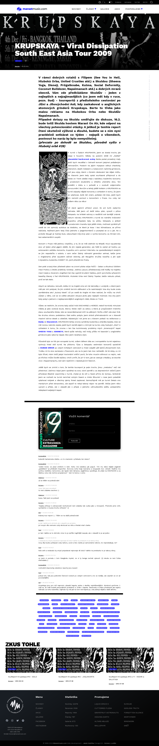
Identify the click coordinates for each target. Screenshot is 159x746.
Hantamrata (52, 624)
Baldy (41, 322)
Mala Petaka (81, 620)
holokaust (115, 628)
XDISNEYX (58, 331)
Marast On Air (88, 123)
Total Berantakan (111, 616)
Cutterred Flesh (103, 708)
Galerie (104, 9)
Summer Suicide (71, 612)
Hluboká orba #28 (88, 600)
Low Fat (94, 608)
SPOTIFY (145, 2)
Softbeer (40, 620)
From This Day (73, 632)
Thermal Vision (63, 628)
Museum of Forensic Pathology (65, 608)
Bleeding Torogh (97, 620)
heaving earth (102, 717)
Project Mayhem (114, 620)
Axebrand (52, 620)
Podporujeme (133, 9)
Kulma (54, 604)
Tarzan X (82, 624)
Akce (117, 9)
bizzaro (107, 743)
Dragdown (113, 624)
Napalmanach (103, 604)
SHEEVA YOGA (45, 331)
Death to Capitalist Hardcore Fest (106, 612)
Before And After (57, 632)
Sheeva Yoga (103, 600)
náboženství (101, 628)
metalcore (86, 635)
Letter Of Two (113, 632)
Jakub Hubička (88, 743)
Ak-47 (92, 624)
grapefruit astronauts (107, 713)
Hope (41, 624)
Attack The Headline (46, 628)
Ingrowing (43, 632)
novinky (40, 704)
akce (38, 713)
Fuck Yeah (84, 612)
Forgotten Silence (133, 713)
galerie (39, 717)
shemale (46, 608)
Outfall (73, 616)
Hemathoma (84, 616)
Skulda (17, 66)
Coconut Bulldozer (86, 604)
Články (90, 9)
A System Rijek (78, 628)
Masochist (57, 612)
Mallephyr (100, 726)
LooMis (113, 743)
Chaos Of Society (107, 608)
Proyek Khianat (72, 635)
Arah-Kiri (96, 616)
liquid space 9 (102, 704)
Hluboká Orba (48, 81)
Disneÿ (114, 600)
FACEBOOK (118, 2)
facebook (40, 721)
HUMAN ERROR (47, 348)
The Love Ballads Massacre (93, 632)
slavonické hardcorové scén (81, 159)
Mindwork (129, 721)
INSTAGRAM (127, 2)
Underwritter (61, 616)
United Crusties (72, 81)
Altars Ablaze (102, 721)
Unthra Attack (43, 612)
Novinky (76, 9)
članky (39, 708)
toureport (56, 600)
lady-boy (115, 604)
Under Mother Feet (68, 624)
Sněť (126, 726)
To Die (90, 628)
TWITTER (137, 2)
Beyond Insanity (45, 616)
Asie (65, 600)
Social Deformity (67, 604)
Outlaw (84, 608)
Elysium (128, 704)
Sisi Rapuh (101, 624)
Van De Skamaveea (66, 620)
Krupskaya (44, 600)
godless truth (131, 708)
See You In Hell (107, 77)
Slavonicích (52, 322)
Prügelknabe (43, 604)
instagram (41, 726)
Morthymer (129, 717)
